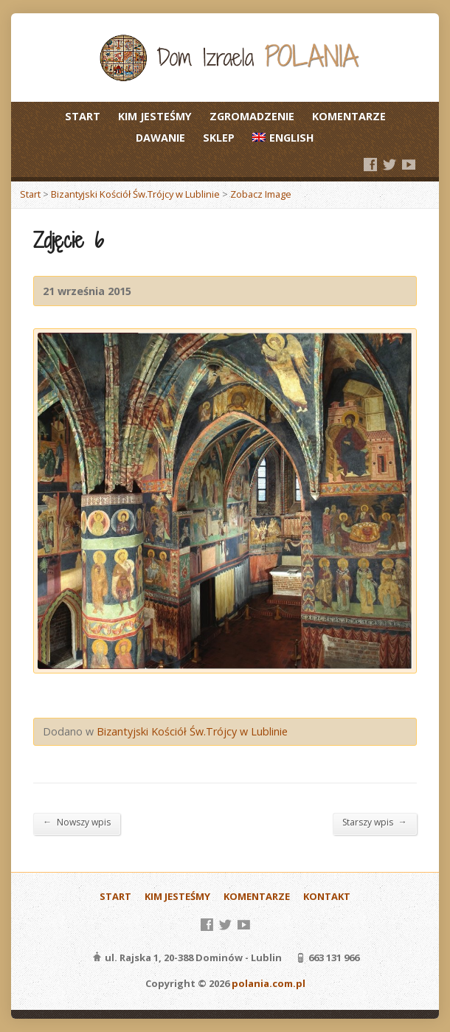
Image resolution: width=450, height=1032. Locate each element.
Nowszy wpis (77, 821)
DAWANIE (160, 138)
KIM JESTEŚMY (155, 116)
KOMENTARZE (349, 116)
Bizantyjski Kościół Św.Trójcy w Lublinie (135, 194)
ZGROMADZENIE (252, 116)
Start (30, 194)
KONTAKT (326, 896)
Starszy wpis (374, 821)
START (82, 116)
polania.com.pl (268, 983)
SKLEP (219, 138)
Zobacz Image (260, 194)
